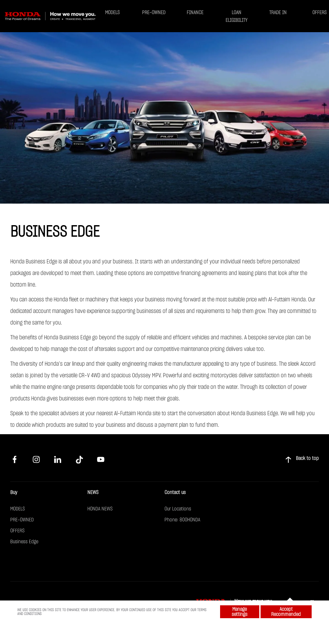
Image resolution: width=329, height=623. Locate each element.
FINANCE (195, 12)
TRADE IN (278, 12)
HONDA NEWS (99, 508)
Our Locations (177, 508)
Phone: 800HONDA (182, 519)
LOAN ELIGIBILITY (236, 16)
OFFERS (319, 12)
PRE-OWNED (153, 12)
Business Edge (24, 541)
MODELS (112, 12)
